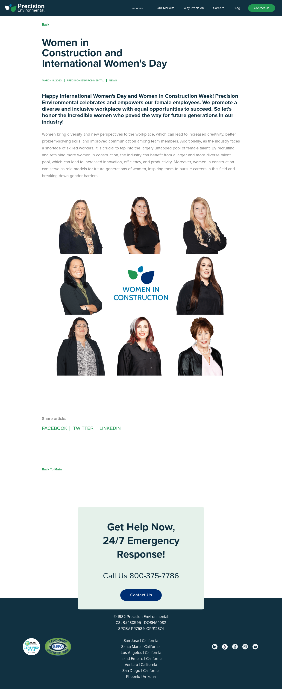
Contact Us (262, 8)
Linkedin (110, 428)
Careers (218, 8)
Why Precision (194, 8)
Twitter (83, 428)
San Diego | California (140, 671)
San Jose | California (140, 641)
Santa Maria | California (141, 647)
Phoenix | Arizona (141, 677)
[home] (24, 7)
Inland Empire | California (141, 659)
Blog (237, 8)
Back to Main (52, 469)
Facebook (54, 428)
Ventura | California (141, 665)
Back (45, 24)
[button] (139, 8)
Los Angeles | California (141, 653)
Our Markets (165, 8)
